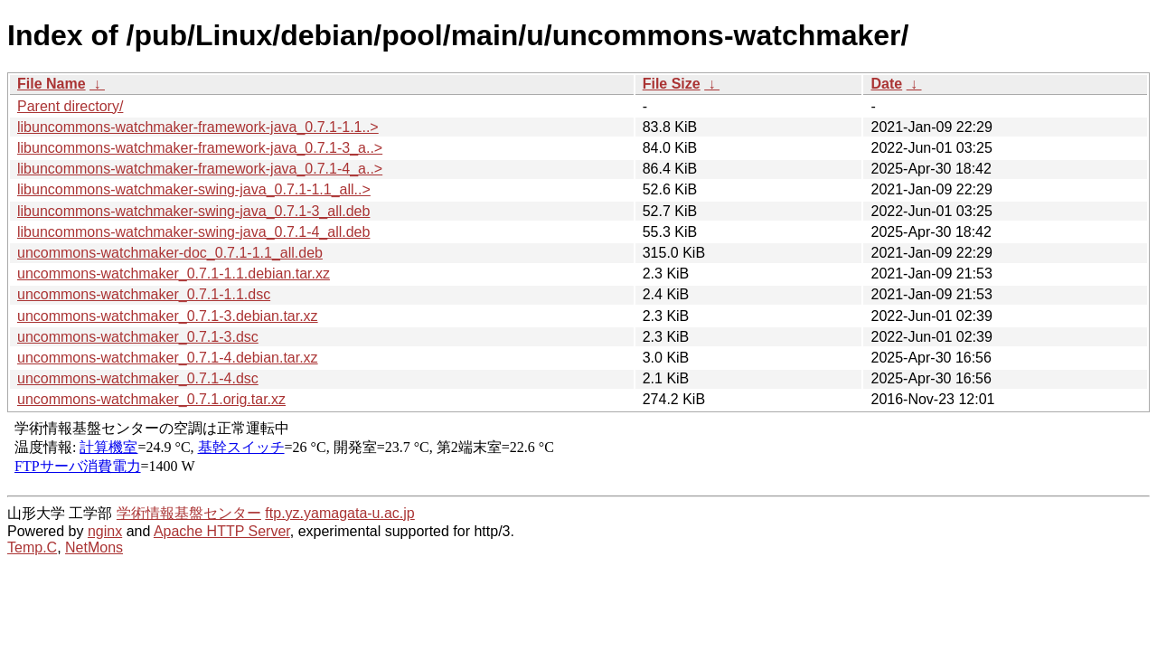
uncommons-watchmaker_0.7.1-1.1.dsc (143, 294)
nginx (105, 531)
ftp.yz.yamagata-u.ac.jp (339, 513)
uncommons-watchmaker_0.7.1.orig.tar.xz (151, 399)
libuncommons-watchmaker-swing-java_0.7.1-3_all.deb (193, 211)
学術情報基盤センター (189, 513)
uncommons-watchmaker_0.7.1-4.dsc (138, 378)
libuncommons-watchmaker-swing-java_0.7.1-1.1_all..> (194, 189)
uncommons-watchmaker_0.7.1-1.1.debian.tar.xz (173, 273)
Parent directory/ (70, 106)
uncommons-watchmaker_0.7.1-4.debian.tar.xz (167, 357)
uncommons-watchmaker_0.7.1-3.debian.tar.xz (167, 316)
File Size (672, 83)
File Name (51, 83)
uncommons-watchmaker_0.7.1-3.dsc (138, 336)
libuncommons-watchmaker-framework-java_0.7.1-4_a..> (199, 168)
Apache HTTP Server (222, 531)
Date (886, 83)
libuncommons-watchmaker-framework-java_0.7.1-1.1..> (198, 127)
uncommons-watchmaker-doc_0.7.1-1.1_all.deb (170, 252)
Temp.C (32, 547)
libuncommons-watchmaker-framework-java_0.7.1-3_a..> (199, 148)
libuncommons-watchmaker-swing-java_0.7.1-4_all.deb (193, 232)
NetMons (94, 547)
